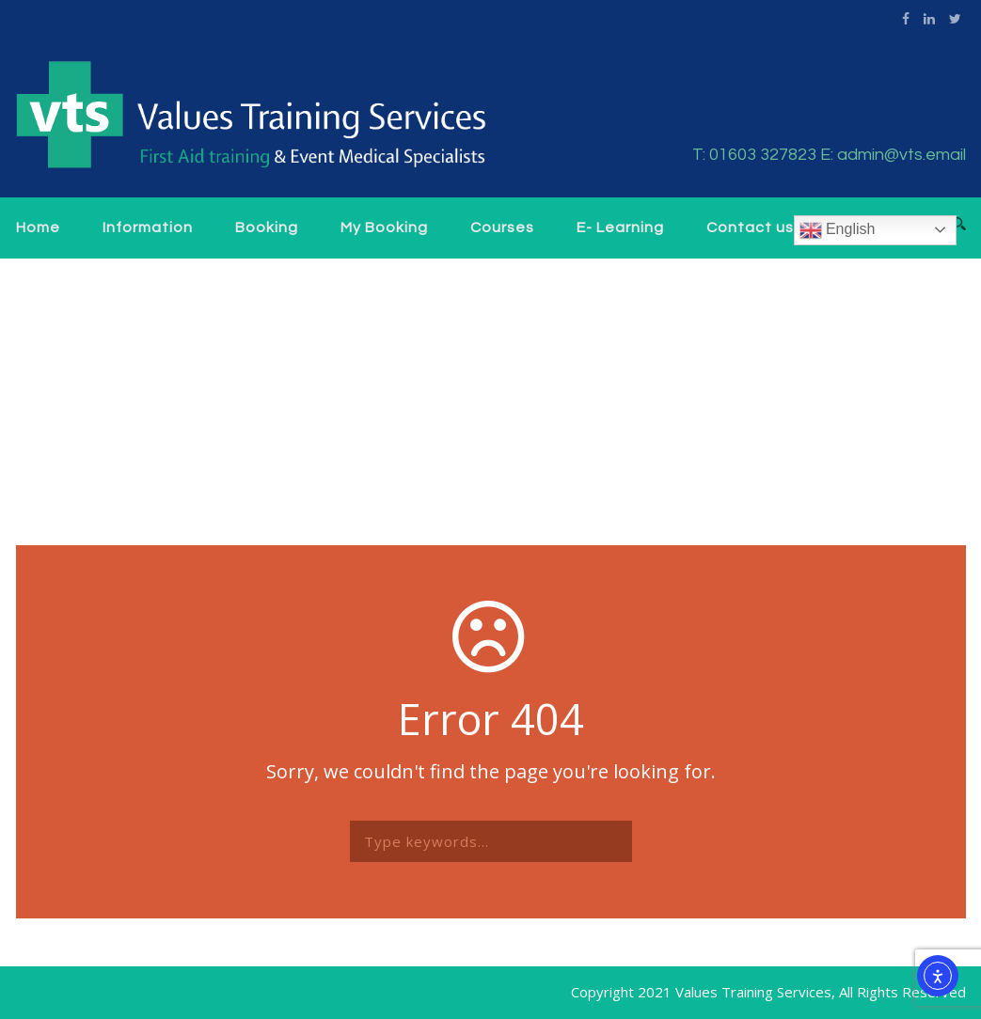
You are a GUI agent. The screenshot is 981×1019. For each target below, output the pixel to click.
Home (38, 227)
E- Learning (620, 227)
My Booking (384, 227)
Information (148, 227)
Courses (502, 227)
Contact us (750, 227)
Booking (266, 227)
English (837, 230)
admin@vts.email (901, 155)
